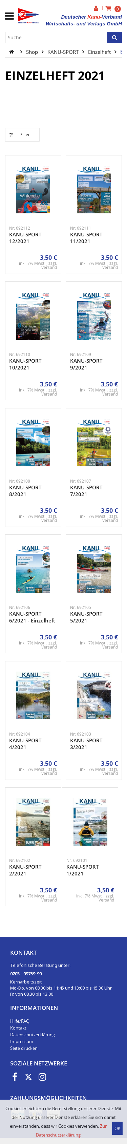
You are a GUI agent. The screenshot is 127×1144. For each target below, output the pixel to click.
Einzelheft (100, 51)
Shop (32, 51)
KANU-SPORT (63, 51)
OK (117, 1128)
